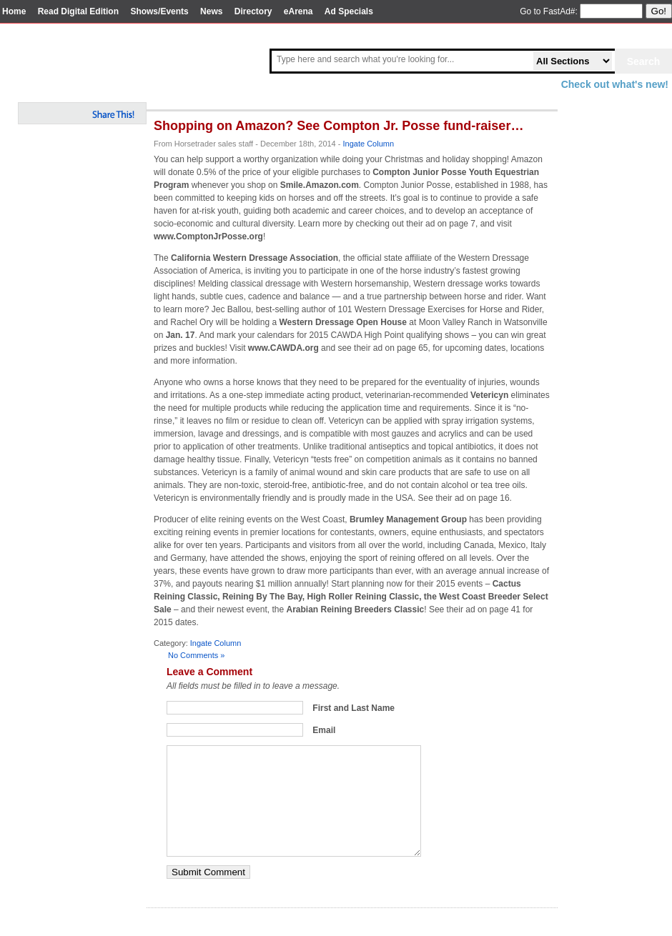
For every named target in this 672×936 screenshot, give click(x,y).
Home (14, 11)
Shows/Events (159, 11)
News (211, 11)
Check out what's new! (614, 84)
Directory (253, 11)
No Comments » (196, 655)
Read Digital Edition (78, 11)
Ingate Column (369, 143)
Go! (658, 11)
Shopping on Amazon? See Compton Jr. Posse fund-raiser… (338, 126)
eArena (298, 11)
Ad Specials (349, 11)
